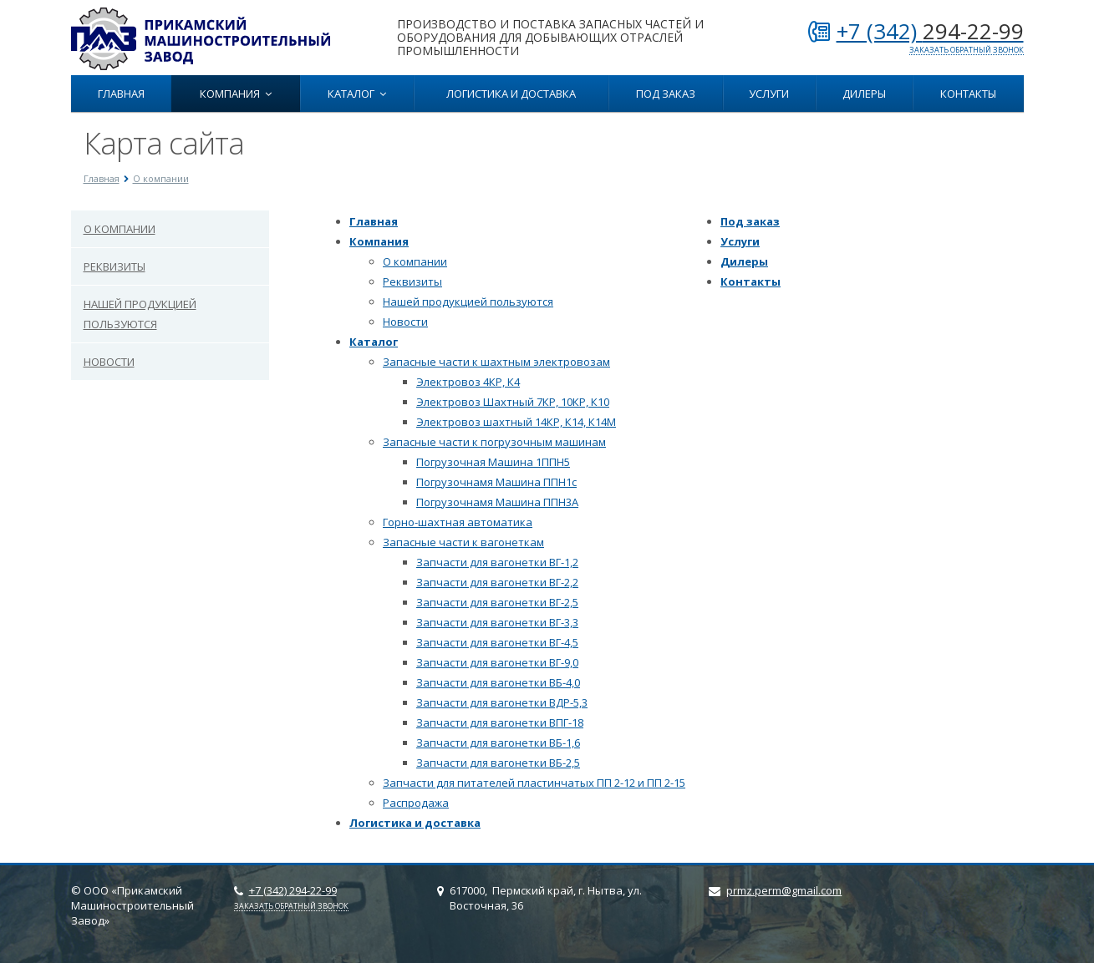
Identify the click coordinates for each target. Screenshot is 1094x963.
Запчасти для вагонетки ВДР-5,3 (502, 702)
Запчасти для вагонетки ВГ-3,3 (497, 622)
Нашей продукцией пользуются (140, 314)
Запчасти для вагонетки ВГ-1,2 (497, 562)
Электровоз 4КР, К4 (468, 381)
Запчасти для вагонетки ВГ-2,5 (497, 602)
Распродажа (416, 802)
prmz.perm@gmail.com (784, 890)
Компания (236, 93)
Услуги (769, 93)
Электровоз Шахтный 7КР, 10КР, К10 (512, 401)
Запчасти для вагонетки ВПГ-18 (499, 722)
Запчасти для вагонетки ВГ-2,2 (497, 582)
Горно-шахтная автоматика (457, 522)
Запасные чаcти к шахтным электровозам (496, 361)
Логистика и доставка (511, 93)
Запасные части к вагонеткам (463, 542)
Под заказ (665, 93)
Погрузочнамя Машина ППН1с (496, 481)
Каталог (357, 93)
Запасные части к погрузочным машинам (494, 441)
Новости (109, 361)
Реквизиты (114, 266)
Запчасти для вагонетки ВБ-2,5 (498, 762)
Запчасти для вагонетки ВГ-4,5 (497, 642)
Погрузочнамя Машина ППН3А (497, 501)
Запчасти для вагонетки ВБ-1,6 (498, 742)
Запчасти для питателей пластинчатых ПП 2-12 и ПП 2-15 (534, 782)
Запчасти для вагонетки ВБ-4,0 (498, 682)
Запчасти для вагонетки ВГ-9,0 (497, 662)
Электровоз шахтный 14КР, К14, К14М (516, 421)
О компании (119, 228)
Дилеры (864, 93)
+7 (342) (930, 31)
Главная (121, 93)
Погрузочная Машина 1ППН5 (493, 461)
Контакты (968, 93)
